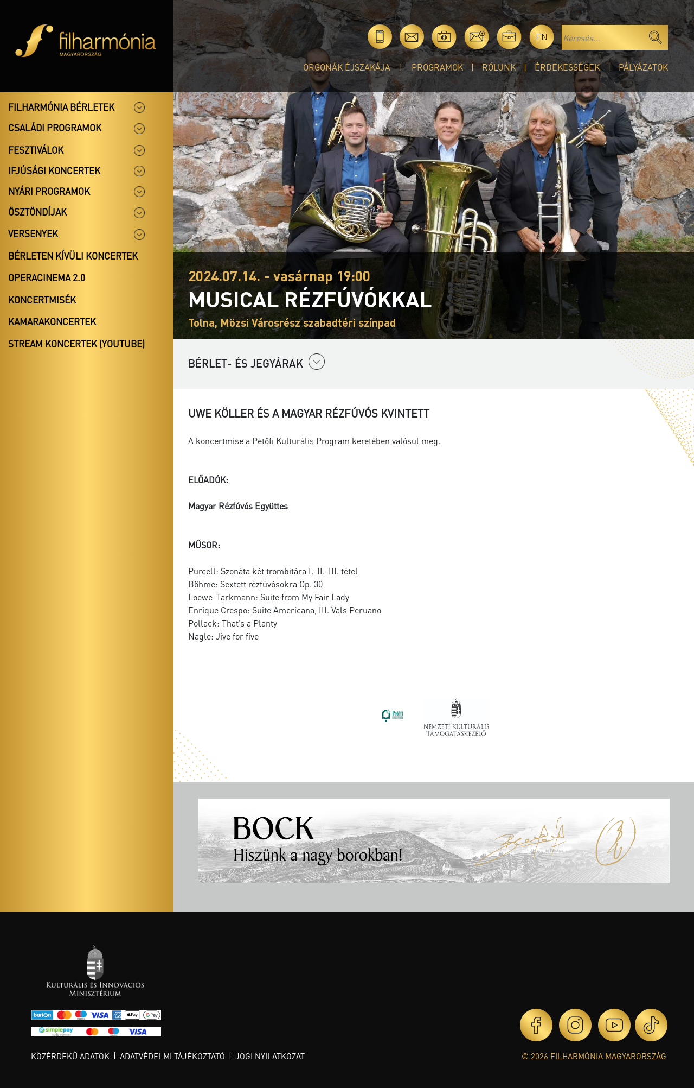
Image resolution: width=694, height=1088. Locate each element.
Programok (437, 67)
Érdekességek (567, 67)
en (542, 36)
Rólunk (499, 67)
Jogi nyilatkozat (270, 1056)
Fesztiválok (35, 150)
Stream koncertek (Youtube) (76, 344)
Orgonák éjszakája (346, 67)
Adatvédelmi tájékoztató (172, 1056)
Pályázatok (643, 67)
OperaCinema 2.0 (46, 277)
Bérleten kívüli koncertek (73, 256)
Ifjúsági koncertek (54, 170)
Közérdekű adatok (70, 1056)
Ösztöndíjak (37, 212)
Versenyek (33, 233)
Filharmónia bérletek (61, 107)
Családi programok (54, 128)
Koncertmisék (42, 300)
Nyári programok (49, 191)
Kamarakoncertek (52, 321)
